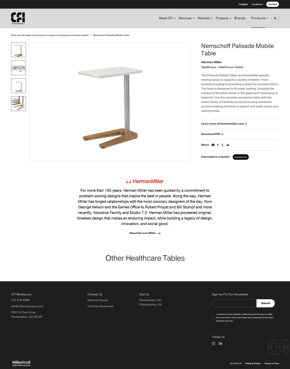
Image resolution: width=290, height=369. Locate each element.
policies (229, 320)
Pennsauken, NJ (150, 300)
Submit (265, 303)
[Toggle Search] (275, 18)
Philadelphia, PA (150, 305)
